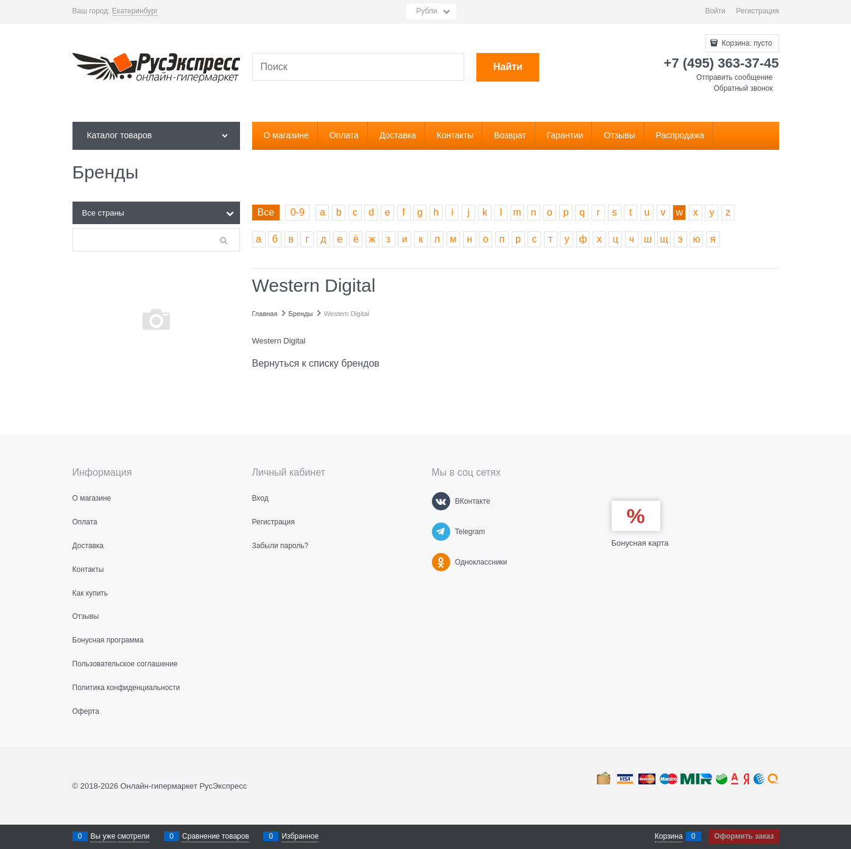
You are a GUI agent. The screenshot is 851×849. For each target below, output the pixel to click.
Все (266, 212)
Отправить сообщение (734, 77)
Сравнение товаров (215, 836)
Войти (715, 11)
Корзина (669, 836)
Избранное (300, 836)
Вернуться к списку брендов (316, 363)
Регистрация (757, 11)
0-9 (298, 212)
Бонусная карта (640, 543)
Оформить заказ (744, 836)
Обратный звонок (742, 88)
